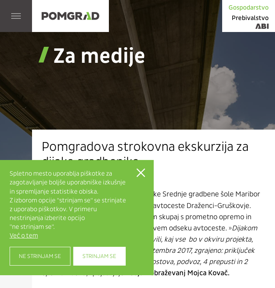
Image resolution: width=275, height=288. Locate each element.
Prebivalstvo (250, 18)
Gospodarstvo (249, 7)
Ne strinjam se (40, 256)
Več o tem (24, 235)
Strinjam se (99, 256)
